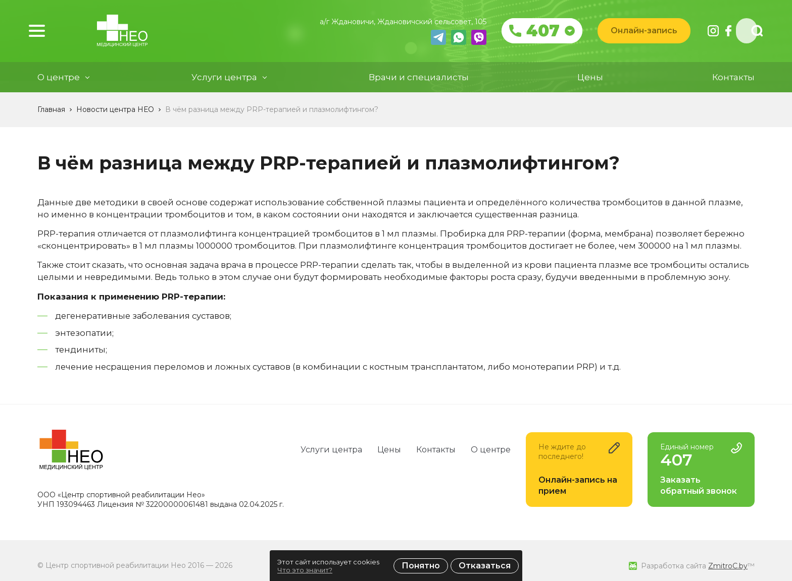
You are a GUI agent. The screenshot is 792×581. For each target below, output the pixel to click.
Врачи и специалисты (419, 83)
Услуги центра (331, 449)
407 (534, 33)
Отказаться (485, 565)
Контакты (733, 83)
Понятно (421, 565)
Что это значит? (304, 570)
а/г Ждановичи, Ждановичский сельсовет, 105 (394, 24)
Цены (590, 83)
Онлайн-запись (635, 33)
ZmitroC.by (728, 565)
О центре (491, 449)
